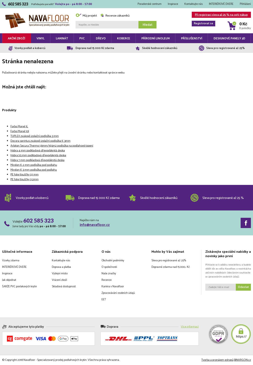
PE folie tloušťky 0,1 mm (24, 174)
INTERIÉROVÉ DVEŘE (221, 4)
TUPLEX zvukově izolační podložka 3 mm (34, 136)
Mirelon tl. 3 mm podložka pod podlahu (33, 170)
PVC (82, 38)
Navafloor (37, 14)
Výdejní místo (60, 273)
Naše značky (109, 273)
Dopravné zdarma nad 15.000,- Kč (170, 267)
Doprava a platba (61, 267)
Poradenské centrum (150, 4)
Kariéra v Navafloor (113, 286)
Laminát (62, 38)
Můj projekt (86, 15)
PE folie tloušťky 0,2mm (24, 179)
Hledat (147, 24)
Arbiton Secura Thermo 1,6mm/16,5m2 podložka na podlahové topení (51, 145)
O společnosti (109, 267)
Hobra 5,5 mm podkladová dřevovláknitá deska (38, 155)
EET (104, 299)
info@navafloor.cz (95, 225)
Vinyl (40, 38)
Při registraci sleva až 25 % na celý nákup (220, 15)
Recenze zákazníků (115, 15)
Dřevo (101, 38)
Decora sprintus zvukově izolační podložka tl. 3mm (40, 141)
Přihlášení (245, 4)
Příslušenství (191, 38)
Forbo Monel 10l (19, 131)
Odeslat (243, 287)
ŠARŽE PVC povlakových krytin (19, 286)
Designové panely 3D (229, 38)
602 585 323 (38, 220)
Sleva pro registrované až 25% (168, 260)
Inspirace (173, 4)
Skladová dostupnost (64, 286)
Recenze (107, 280)
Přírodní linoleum (155, 38)
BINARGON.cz (242, 360)
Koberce (123, 38)
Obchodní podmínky (113, 260)
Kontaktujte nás (193, 4)
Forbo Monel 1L (19, 126)
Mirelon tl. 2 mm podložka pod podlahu (33, 165)
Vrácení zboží (59, 280)
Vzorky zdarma (10, 260)
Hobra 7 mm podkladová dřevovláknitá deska (37, 160)
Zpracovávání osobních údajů (118, 293)
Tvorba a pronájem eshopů (217, 360)
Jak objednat (9, 280)
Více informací (190, 326)
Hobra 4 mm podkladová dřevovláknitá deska (37, 150)
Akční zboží (16, 38)
